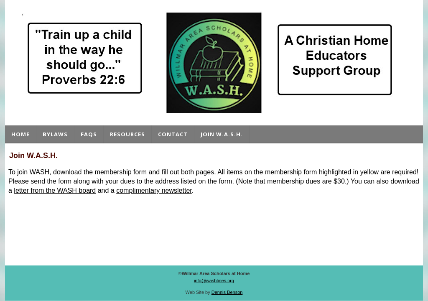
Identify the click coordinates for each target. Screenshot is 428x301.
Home (20, 134)
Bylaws (55, 134)
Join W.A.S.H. (222, 134)
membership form (121, 172)
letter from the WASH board (55, 190)
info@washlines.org (214, 280)
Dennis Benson (227, 292)
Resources (127, 134)
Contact (173, 134)
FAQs (89, 134)
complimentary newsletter (154, 190)
